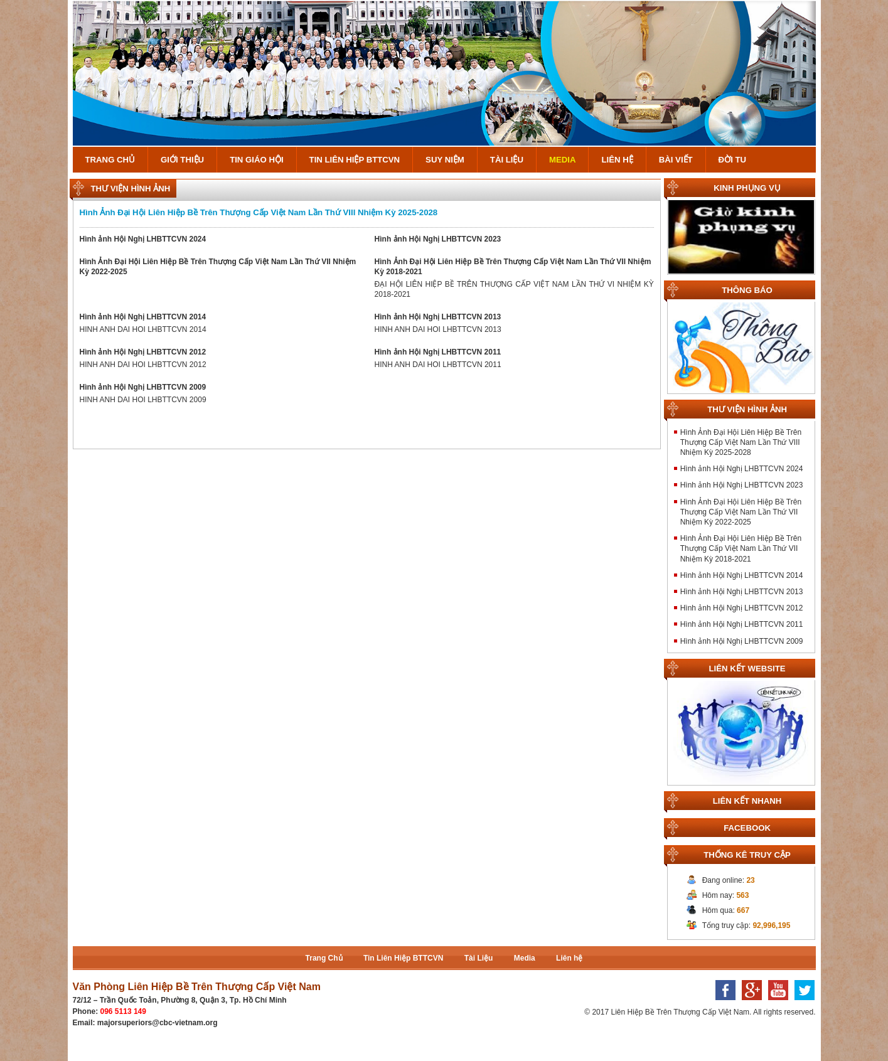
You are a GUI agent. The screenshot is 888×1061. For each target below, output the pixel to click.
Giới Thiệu (182, 159)
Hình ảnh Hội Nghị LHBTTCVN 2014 (143, 316)
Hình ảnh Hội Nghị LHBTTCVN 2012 (143, 352)
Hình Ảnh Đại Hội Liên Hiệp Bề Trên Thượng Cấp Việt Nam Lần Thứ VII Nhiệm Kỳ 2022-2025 (740, 512)
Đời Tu (732, 159)
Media (562, 159)
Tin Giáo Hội (256, 159)
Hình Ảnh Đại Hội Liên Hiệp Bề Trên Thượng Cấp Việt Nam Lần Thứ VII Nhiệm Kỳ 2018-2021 (740, 548)
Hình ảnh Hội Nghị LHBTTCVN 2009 (143, 387)
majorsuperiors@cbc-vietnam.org (157, 1022)
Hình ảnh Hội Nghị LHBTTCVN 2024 (143, 239)
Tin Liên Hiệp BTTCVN (354, 159)
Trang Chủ (110, 159)
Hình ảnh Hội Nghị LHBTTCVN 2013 (438, 316)
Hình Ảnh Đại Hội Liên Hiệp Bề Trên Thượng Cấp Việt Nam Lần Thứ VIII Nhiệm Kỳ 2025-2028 (259, 212)
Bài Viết (676, 159)
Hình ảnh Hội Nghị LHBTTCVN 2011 (438, 352)
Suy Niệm (444, 159)
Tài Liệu (506, 159)
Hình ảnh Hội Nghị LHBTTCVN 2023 (438, 239)
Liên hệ (617, 159)
